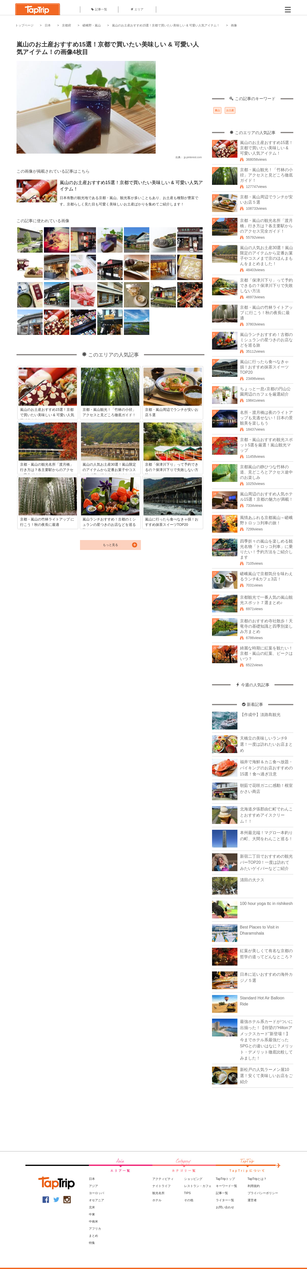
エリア (137, 9)
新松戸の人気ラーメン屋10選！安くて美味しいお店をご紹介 (266, 1075)
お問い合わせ (225, 1207)
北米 (92, 1207)
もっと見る (110, 545)
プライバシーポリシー (263, 1193)
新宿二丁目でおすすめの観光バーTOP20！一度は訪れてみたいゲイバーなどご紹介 (266, 862)
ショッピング (193, 1179)
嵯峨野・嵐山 (92, 25)
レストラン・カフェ (198, 1186)
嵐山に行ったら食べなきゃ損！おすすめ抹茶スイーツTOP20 (264, 367)
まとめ (93, 1236)
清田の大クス (252, 880)
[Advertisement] (252, 64)
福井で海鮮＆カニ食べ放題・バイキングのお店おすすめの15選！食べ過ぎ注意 (266, 768)
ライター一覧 (225, 1200)
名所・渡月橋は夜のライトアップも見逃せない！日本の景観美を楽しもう (266, 417)
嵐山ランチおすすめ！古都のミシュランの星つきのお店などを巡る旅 (266, 339)
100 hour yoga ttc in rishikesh (266, 903)
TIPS (187, 1193)
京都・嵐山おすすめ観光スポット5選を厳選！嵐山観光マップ (266, 444)
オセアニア (96, 1200)
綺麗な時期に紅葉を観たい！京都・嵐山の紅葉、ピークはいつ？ (266, 653)
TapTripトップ (225, 1179)
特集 (92, 1243)
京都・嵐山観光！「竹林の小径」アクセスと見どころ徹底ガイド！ (266, 175)
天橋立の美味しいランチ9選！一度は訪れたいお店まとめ (266, 744)
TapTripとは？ (257, 1179)
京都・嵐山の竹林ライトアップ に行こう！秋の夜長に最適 (266, 312)
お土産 (230, 110)
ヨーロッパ (96, 1193)
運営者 (252, 1200)
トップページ (24, 25)
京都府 (66, 25)
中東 (92, 1214)
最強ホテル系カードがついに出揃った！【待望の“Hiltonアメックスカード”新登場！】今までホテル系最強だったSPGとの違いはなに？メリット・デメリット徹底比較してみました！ (266, 1039)
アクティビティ (163, 1179)
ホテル (156, 1200)
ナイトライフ (161, 1186)
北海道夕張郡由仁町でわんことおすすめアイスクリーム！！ (266, 815)
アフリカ (95, 1228)
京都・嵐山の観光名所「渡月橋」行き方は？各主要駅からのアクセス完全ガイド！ (266, 225)
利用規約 (254, 1186)
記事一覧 (99, 9)
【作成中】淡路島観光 (260, 714)
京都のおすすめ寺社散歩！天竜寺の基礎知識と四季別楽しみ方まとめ (266, 626)
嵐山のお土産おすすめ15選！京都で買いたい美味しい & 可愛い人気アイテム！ (166, 25)
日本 (48, 25)
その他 (188, 1200)
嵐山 (217, 110)
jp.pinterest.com (193, 157)
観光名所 (158, 1193)
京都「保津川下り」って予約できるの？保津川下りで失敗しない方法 (266, 285)
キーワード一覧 (226, 1186)
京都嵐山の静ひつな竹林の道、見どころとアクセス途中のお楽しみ (266, 472)
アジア (93, 1186)
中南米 (93, 1221)
